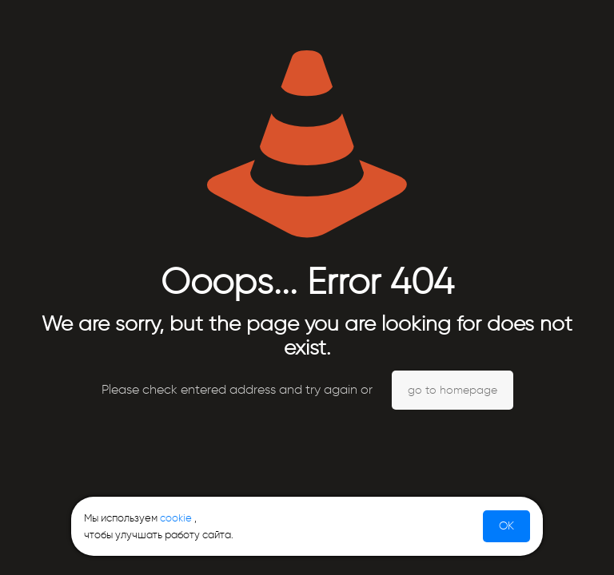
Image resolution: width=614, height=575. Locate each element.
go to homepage (452, 390)
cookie (176, 518)
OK (506, 526)
